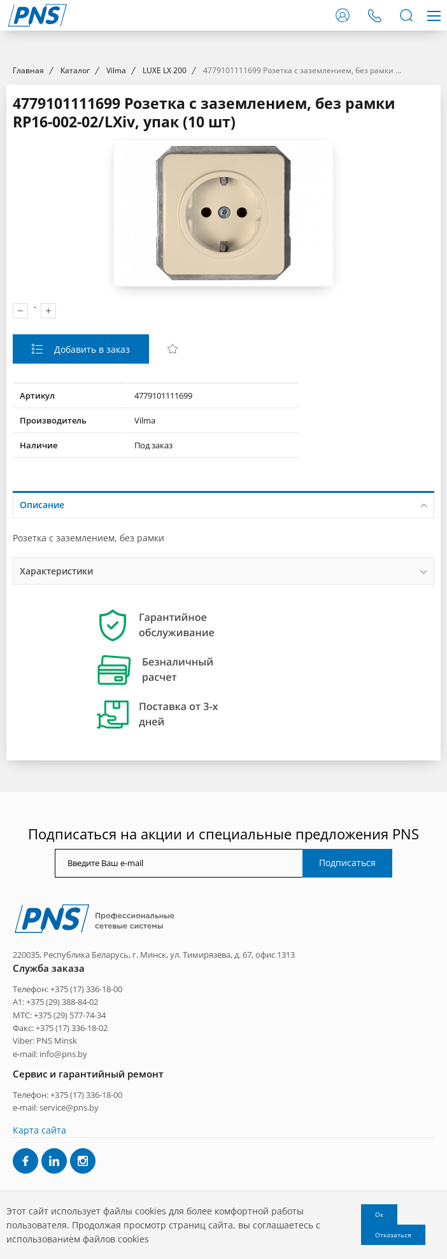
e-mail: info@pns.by (50, 1169)
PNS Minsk (56, 1156)
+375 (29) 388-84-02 (62, 1117)
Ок (379, 1214)
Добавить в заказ (91, 465)
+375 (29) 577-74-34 (70, 1130)
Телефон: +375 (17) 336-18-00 (67, 1104)
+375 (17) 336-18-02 (72, 1143)
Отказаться (393, 1234)
